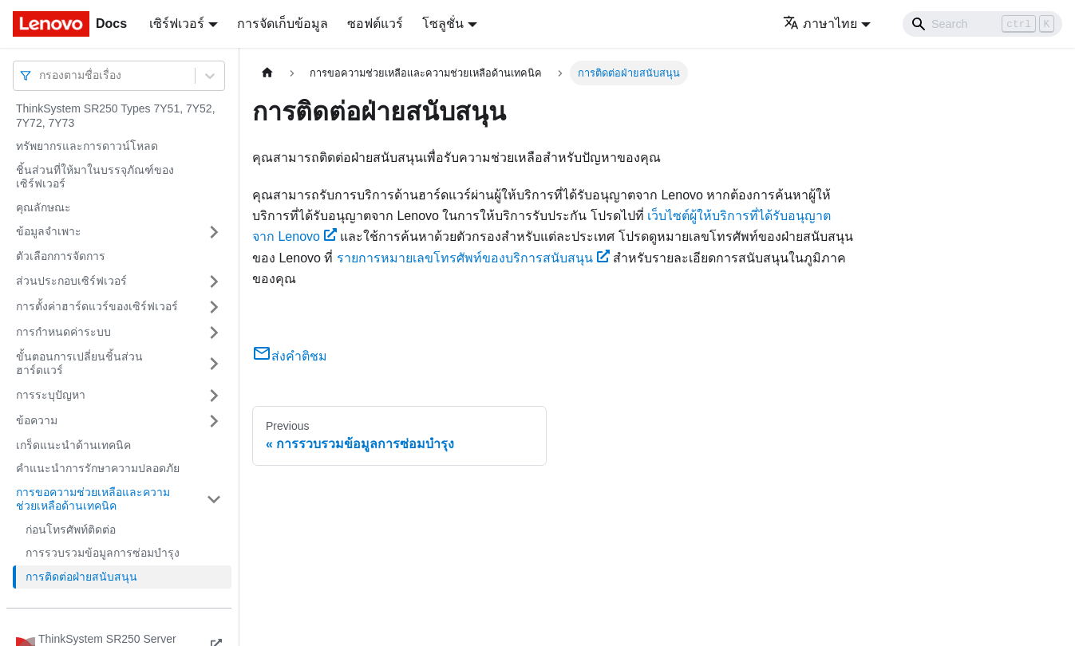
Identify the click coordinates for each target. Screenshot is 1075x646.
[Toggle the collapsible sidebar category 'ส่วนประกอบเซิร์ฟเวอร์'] (213, 281)
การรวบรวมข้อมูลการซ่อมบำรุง (103, 552)
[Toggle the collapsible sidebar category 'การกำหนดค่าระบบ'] (213, 332)
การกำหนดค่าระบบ (63, 331)
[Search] (982, 24)
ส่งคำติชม (289, 356)
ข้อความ (36, 420)
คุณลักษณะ (43, 207)
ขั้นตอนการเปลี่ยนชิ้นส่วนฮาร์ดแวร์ (79, 363)
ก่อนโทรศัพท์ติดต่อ (71, 529)
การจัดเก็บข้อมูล (282, 23)
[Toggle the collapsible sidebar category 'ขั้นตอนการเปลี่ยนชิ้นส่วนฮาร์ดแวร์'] (213, 364)
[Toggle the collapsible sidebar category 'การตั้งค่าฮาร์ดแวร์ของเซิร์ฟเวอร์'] (213, 307)
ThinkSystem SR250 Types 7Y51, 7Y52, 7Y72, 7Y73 (115, 115)
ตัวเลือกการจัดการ (60, 256)
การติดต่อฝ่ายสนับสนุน (81, 576)
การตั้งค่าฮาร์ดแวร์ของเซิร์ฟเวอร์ (97, 306)
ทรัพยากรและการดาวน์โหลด (87, 146)
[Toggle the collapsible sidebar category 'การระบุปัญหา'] (213, 395)
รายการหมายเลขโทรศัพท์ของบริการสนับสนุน (473, 258)
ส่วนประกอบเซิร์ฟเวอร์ (71, 280)
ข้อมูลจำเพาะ (48, 231)
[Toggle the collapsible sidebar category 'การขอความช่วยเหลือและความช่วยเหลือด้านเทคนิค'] (213, 499)
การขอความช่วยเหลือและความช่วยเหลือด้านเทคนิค (93, 499)
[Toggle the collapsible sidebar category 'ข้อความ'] (213, 421)
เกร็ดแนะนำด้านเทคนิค (73, 445)
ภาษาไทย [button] (820, 23)
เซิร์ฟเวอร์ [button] (176, 23)
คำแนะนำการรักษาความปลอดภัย (98, 468)
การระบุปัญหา (50, 394)
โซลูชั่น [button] (443, 23)
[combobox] (40, 75)
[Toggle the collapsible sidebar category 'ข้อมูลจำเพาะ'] (213, 232)
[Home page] (267, 73)
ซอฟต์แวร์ (375, 23)
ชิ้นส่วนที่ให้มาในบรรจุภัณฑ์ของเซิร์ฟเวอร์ (95, 177)
